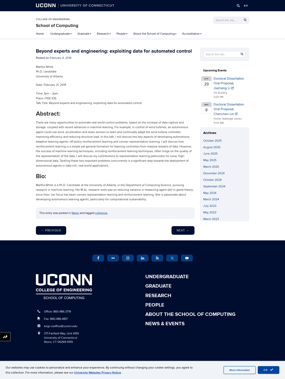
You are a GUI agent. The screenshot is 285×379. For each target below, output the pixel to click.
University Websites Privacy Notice (97, 373)
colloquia (101, 213)
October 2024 (212, 180)
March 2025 (211, 167)
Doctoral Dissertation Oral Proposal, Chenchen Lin (229, 109)
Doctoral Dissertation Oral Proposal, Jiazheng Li (229, 83)
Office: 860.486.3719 (57, 311)
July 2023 (209, 206)
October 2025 (212, 141)
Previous (51, 230)
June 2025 (210, 153)
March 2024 (211, 199)
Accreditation (192, 34)
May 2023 (209, 212)
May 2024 (209, 193)
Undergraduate (61, 34)
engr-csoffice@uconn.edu (60, 326)
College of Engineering (53, 19)
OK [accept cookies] (268, 370)
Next (183, 230)
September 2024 (214, 186)
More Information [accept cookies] (239, 370)
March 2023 (211, 219)
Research (104, 34)
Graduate (84, 34)
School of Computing (57, 25)
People (122, 34)
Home (40, 34)
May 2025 (209, 160)
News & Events (165, 324)
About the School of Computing (155, 34)
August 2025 (211, 147)
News (75, 213)
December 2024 (214, 173)
